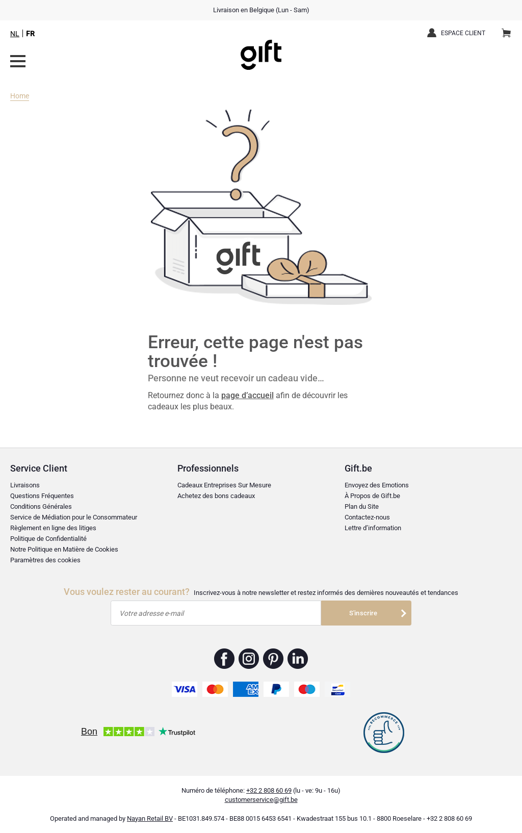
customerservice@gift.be (261, 799)
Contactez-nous (367, 517)
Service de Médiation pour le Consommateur (73, 517)
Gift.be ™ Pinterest (273, 658)
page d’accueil (247, 395)
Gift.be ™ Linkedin (298, 658)
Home (19, 96)
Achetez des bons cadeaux (216, 496)
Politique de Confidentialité (48, 538)
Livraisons (25, 485)
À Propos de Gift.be (372, 496)
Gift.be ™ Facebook (224, 658)
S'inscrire (363, 613)
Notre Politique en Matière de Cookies (64, 549)
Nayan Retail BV (150, 818)
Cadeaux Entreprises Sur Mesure (224, 485)
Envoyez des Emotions (377, 485)
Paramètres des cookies (45, 560)
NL (14, 33)
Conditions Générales (41, 506)
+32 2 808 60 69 (269, 790)
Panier (509, 29)
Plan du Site (362, 506)
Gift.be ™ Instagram (249, 658)
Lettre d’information (373, 528)
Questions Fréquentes (42, 496)
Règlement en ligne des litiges (53, 528)
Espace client (463, 33)
